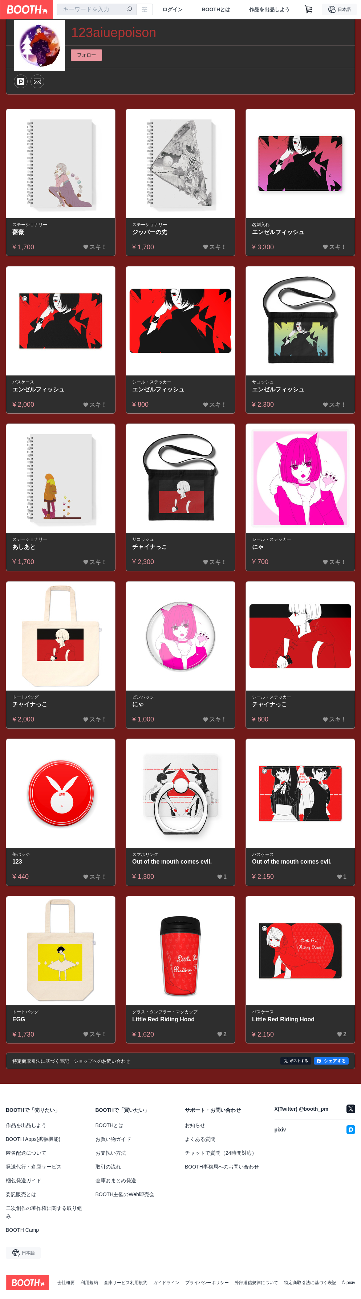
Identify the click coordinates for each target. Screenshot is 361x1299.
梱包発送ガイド (23, 1180)
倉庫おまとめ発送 (116, 1180)
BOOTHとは (216, 9)
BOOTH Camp (22, 1230)
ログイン (172, 9)
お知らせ (195, 1125)
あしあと (24, 547)
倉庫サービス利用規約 (125, 1282)
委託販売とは (21, 1194)
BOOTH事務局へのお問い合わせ (222, 1167)
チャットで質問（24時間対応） (221, 1153)
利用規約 (89, 1282)
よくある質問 (200, 1139)
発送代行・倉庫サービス (34, 1167)
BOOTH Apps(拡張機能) (33, 1139)
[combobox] (97, 9)
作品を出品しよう (269, 9)
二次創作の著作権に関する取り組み (44, 1212)
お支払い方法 (111, 1153)
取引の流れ (108, 1167)
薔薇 (18, 232)
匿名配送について (26, 1153)
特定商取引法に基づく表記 (310, 1282)
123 (17, 861)
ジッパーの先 (149, 232)
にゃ (258, 547)
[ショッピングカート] (308, 9)
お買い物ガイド (113, 1139)
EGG (18, 1019)
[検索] (129, 10)
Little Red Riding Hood (163, 1019)
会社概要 (66, 1282)
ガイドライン (166, 1282)
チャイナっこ (149, 547)
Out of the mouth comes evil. (172, 861)
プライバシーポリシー (207, 1282)
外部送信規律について (256, 1282)
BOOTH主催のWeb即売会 (125, 1194)
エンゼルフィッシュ (278, 232)
